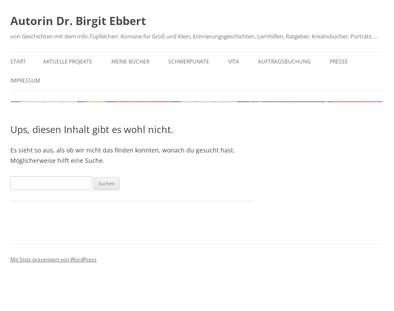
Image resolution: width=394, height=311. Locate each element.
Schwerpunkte (188, 61)
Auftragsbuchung (284, 61)
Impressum (25, 80)
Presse (339, 61)
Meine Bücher (130, 61)
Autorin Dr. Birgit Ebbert (78, 21)
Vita (233, 61)
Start (18, 61)
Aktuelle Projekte (67, 61)
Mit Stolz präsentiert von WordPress (53, 259)
